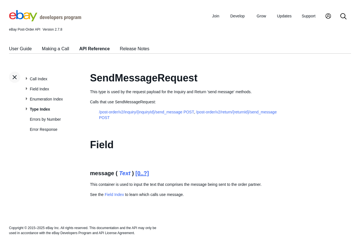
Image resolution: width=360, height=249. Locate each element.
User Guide (20, 48)
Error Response (43, 129)
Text (124, 173)
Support (309, 16)
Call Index (38, 79)
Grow (261, 16)
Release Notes (134, 48)
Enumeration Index (46, 99)
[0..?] (142, 173)
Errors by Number (45, 119)
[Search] (343, 16)
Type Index (40, 109)
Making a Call (55, 48)
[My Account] (328, 16)
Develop (237, 16)
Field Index (39, 89)
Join (215, 16)
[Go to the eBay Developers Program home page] (45, 20)
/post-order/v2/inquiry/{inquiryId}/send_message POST (146, 112)
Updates (284, 16)
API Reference (94, 48)
